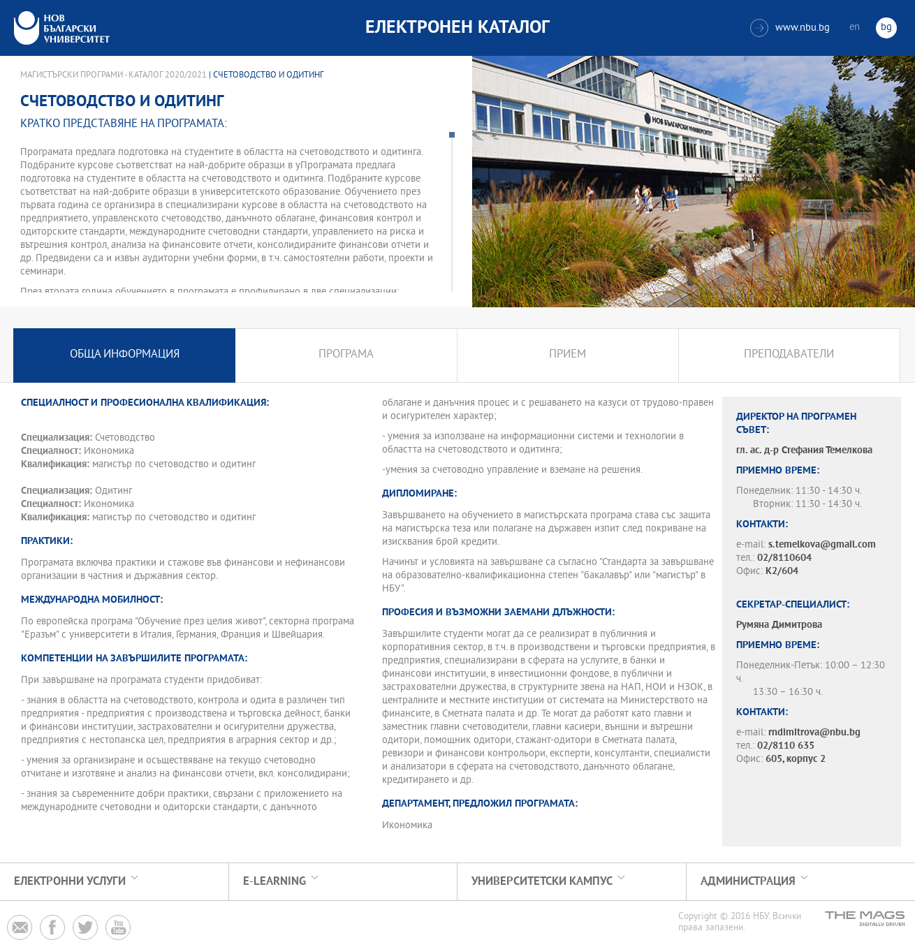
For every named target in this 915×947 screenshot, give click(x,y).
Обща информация (125, 355)
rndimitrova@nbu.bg (814, 733)
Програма (346, 355)
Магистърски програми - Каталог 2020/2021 (113, 75)
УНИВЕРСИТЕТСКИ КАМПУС (542, 881)
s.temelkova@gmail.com (822, 545)
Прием (567, 355)
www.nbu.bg (790, 28)
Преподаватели (789, 355)
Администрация (748, 881)
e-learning (274, 881)
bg (886, 27)
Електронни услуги (70, 881)
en (854, 27)
